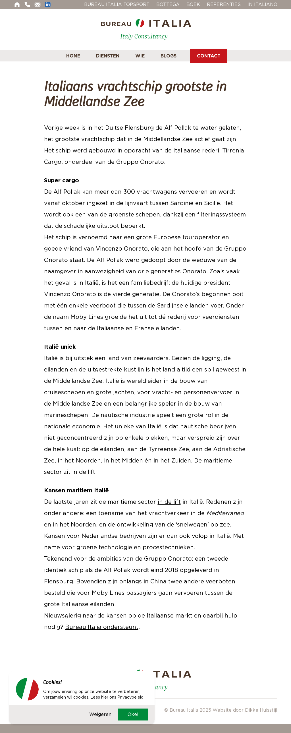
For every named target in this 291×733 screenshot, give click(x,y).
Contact (209, 56)
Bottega (168, 4)
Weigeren (100, 714)
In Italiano (262, 4)
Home (73, 56)
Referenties (224, 4)
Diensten (107, 56)
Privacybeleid (130, 697)
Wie (140, 56)
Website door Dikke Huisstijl (245, 710)
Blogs (168, 56)
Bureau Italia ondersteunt (101, 626)
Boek (193, 4)
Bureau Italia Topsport (116, 4)
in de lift (169, 501)
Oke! (133, 714)
